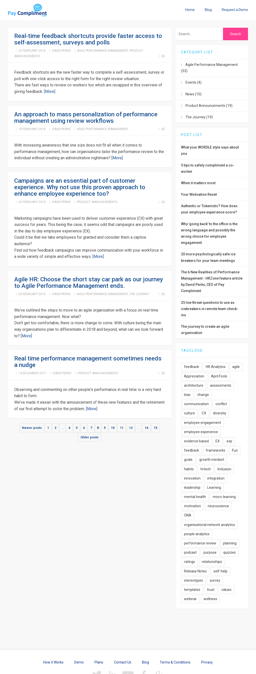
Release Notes (195, 571)
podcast (190, 552)
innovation (192, 478)
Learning (214, 488)
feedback (191, 367)
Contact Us (122, 662)
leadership (192, 488)
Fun (235, 450)
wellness (210, 599)
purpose (210, 552)
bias (187, 395)
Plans (98, 662)
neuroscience (218, 506)
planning (229, 543)
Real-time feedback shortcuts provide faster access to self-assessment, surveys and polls (88, 39)
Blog (208, 10)
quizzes (229, 552)
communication (196, 404)
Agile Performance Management (102, 50)
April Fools (219, 376)
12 (130, 428)
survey (215, 580)
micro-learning (224, 497)
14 (146, 428)
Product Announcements (97, 202)
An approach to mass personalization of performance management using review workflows (86, 117)
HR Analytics (216, 367)
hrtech (205, 469)
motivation (192, 506)
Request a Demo (235, 10)
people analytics (197, 534)
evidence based (196, 441)
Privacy (207, 662)
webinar (190, 599)
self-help (221, 571)
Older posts (89, 437)
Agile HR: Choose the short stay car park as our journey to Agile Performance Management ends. (88, 282)
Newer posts (32, 428)
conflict (221, 404)
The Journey (139, 294)
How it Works (53, 662)
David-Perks (61, 50)
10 (112, 428)
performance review (200, 543)
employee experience (201, 432)
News (194, 94)
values (226, 590)
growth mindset (211, 460)
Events (194, 82)
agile (236, 367)
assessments (220, 385)
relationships (212, 562)
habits (189, 469)
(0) (161, 56)
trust (210, 590)
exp (229, 441)
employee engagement (202, 423)
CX (204, 413)
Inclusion (224, 469)
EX (218, 441)
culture (189, 413)
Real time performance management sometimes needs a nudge (88, 361)
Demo (79, 662)
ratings (189, 562)
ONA (187, 515)
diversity (219, 413)
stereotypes (193, 580)
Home (190, 10)
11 (122, 428)
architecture (193, 385)
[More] (49, 91)
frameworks (215, 450)
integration (215, 478)
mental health (195, 497)
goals (188, 460)
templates (192, 590)
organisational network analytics (209, 525)
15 (155, 428)
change (203, 395)
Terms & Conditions (175, 662)
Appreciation (194, 376)
